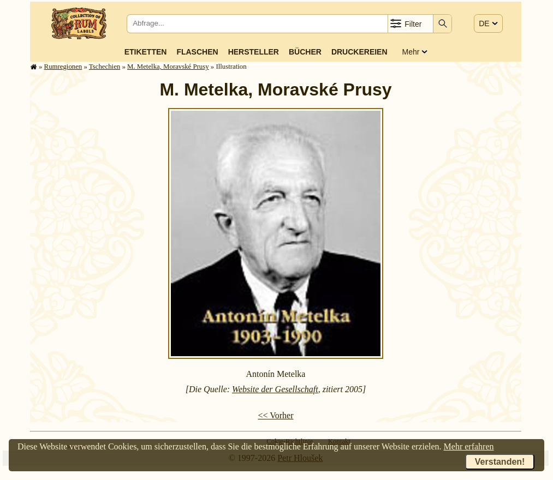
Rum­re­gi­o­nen (63, 66)
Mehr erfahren (469, 446)
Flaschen (197, 51)
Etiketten (145, 51)
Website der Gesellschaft (275, 389)
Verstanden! (500, 461)
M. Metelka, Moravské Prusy (168, 66)
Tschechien (104, 66)
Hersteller (253, 51)
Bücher (305, 51)
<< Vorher (275, 415)
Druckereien (359, 51)
